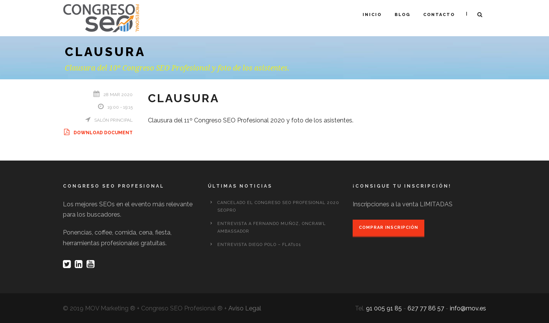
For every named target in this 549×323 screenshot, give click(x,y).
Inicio (372, 14)
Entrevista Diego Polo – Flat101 (259, 244)
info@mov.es (468, 308)
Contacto (439, 14)
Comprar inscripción (388, 227)
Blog (402, 14)
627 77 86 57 (426, 308)
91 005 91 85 (384, 308)
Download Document (98, 132)
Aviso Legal (244, 308)
